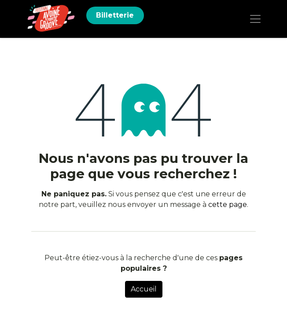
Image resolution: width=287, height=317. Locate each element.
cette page (227, 204)
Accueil (144, 289)
